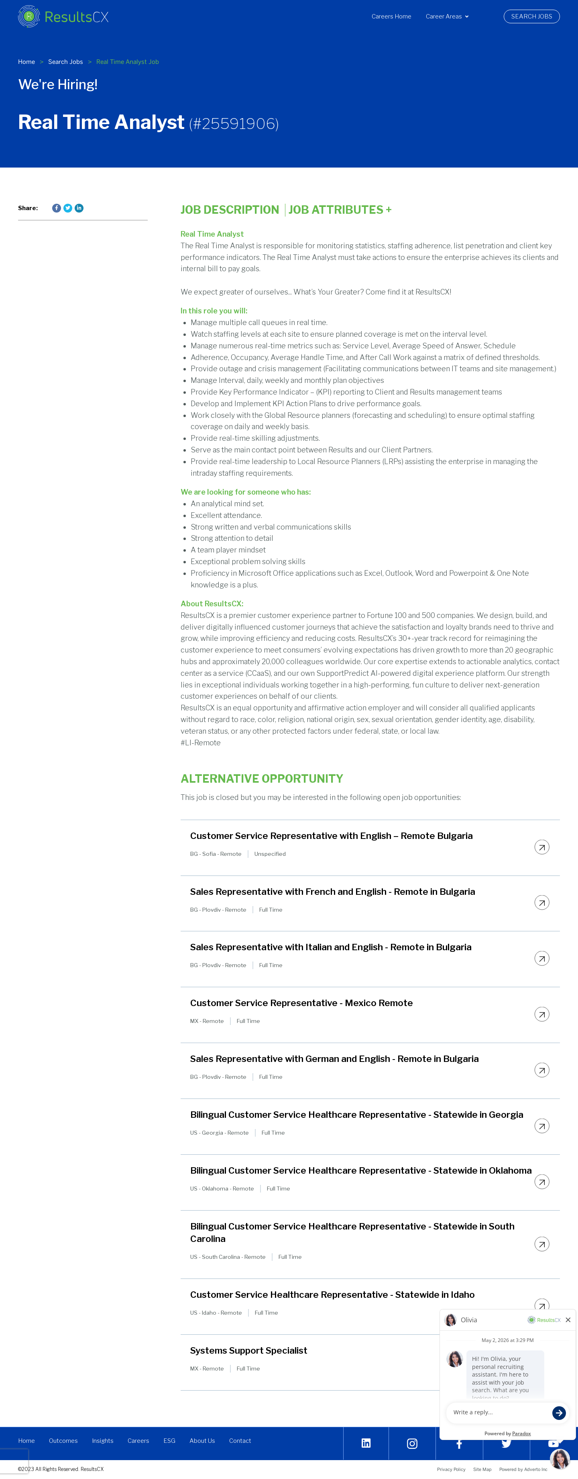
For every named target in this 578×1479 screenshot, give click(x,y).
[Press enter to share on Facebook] (56, 208)
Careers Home (391, 16)
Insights (103, 1440)
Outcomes (63, 1440)
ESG (170, 1440)
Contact (241, 1440)
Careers (139, 1440)
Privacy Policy (451, 1469)
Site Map (482, 1469)
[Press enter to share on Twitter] (67, 208)
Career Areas (447, 16)
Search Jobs (535, 16)
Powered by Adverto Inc (523, 1469)
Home (26, 61)
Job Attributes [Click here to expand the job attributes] (340, 210)
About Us (203, 1440)
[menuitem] (391, 16)
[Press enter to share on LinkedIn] (79, 208)
